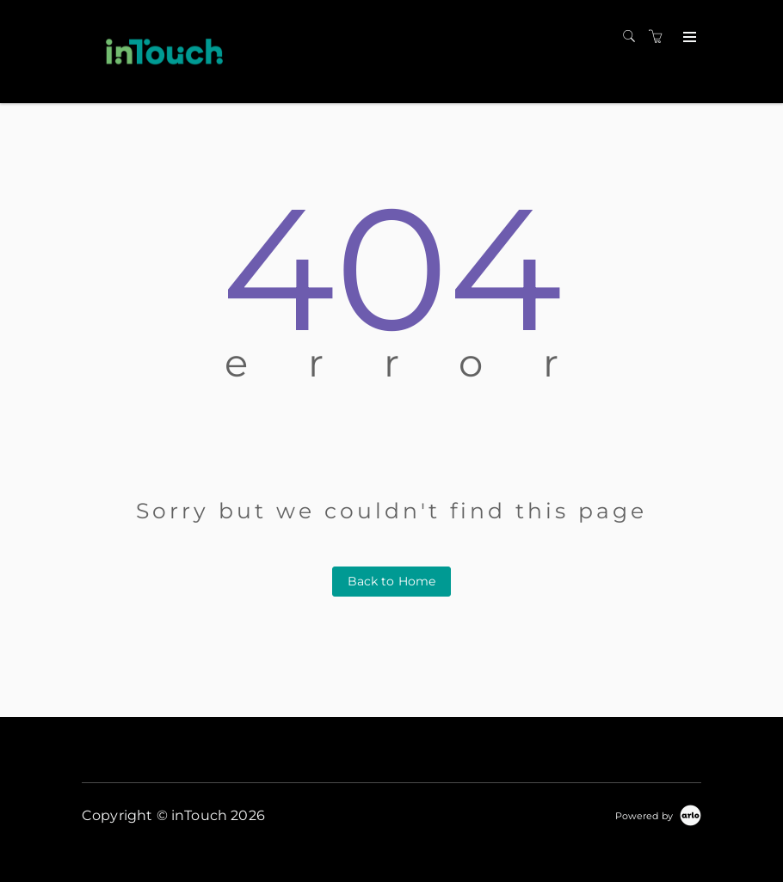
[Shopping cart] (660, 37)
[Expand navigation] (688, 38)
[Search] (633, 37)
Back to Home (392, 581)
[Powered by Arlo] (658, 815)
